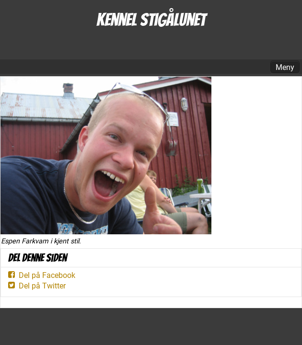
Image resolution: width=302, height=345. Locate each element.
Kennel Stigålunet (151, 20)
